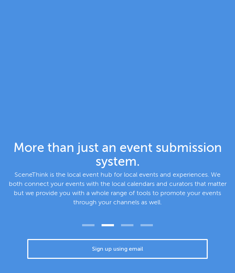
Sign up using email (117, 249)
